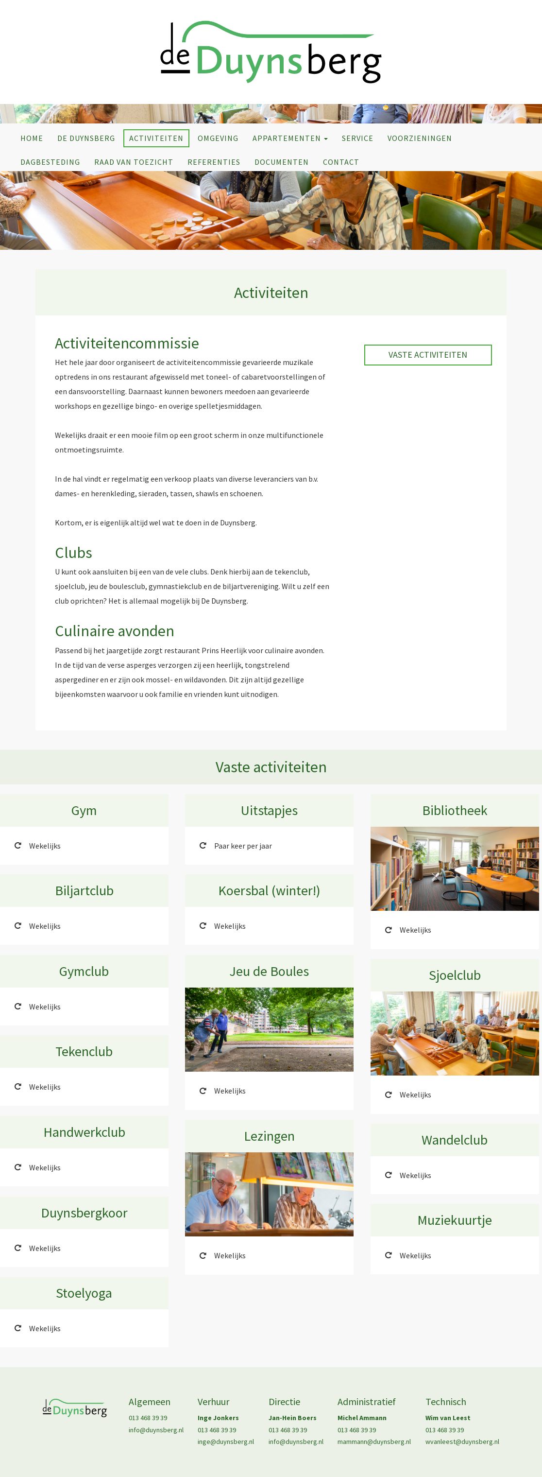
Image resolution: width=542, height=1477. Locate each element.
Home (31, 138)
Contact (341, 162)
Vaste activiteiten (428, 354)
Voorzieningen (420, 138)
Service (357, 138)
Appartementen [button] (290, 138)
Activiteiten (156, 138)
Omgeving (218, 138)
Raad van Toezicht (133, 162)
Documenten (281, 162)
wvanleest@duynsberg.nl (462, 1441)
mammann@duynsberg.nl (374, 1441)
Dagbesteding (50, 162)
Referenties (213, 162)
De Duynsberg (86, 138)
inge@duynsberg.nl (226, 1441)
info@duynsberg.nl (156, 1429)
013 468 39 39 (148, 1417)
